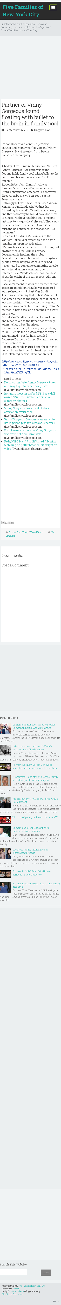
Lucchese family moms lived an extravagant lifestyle (30, 851)
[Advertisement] (30, 69)
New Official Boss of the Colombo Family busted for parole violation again (35, 778)
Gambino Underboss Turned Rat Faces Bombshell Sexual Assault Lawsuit (34, 726)
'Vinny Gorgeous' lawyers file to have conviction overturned (27, 410)
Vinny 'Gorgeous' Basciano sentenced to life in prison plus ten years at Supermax (29, 421)
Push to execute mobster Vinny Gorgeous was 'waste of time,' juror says (30, 432)
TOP (56, 1301)
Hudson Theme (17, 1291)
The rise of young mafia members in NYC (35, 817)
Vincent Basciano (37, 532)
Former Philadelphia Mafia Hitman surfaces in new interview (32, 873)
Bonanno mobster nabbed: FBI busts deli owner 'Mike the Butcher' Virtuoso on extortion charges (29, 397)
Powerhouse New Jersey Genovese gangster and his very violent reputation (35, 766)
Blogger (16, 1288)
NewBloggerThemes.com (13, 1294)
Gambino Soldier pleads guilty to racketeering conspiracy (31, 829)
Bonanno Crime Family (18, 532)
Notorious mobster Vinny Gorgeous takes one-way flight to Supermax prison (30, 384)
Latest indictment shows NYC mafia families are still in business (32, 748)
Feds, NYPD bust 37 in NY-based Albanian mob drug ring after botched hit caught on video (30, 445)
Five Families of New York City (22, 10)
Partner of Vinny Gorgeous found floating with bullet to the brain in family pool (30, 114)
